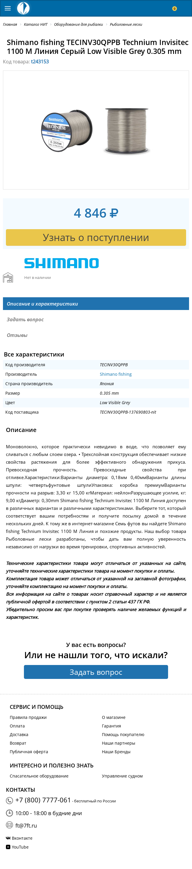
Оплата (17, 726)
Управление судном (122, 776)
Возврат (18, 743)
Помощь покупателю (123, 734)
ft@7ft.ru (26, 825)
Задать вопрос (96, 672)
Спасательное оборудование (39, 776)
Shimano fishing (116, 374)
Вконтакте (22, 838)
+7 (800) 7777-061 (43, 799)
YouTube (20, 847)
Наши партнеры (118, 743)
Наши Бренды (116, 751)
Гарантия (111, 726)
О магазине (114, 717)
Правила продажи (28, 717)
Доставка (19, 734)
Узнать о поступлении (96, 237)
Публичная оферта (29, 751)
